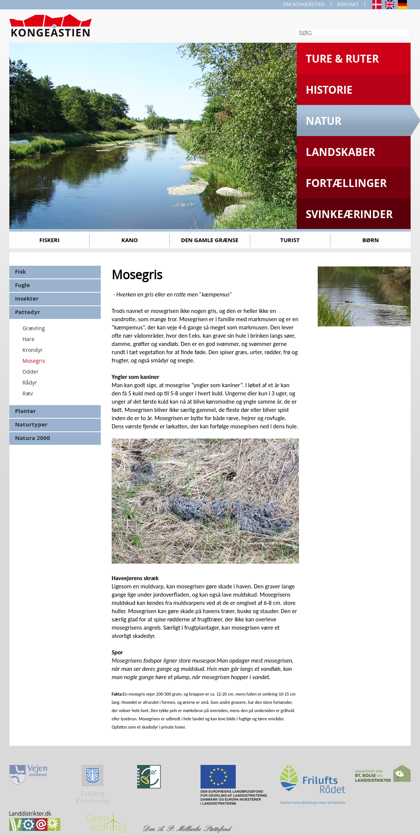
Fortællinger (346, 183)
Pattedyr (27, 312)
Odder (30, 371)
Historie (329, 89)
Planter (25, 411)
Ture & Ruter (342, 58)
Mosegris (33, 360)
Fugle (22, 285)
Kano (129, 240)
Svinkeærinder (349, 214)
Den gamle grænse (209, 240)
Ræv (27, 393)
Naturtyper (31, 424)
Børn (370, 240)
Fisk (20, 271)
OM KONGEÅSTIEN (304, 4)
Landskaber (340, 152)
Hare (28, 339)
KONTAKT (348, 4)
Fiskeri (49, 240)
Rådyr (29, 382)
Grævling (33, 328)
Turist (290, 240)
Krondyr (32, 349)
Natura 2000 (32, 438)
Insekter (27, 298)
